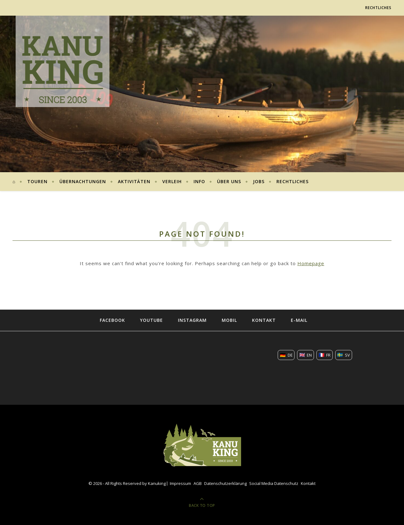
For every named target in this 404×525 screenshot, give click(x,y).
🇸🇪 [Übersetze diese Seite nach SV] (343, 355)
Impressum (180, 483)
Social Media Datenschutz (273, 483)
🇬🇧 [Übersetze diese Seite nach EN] (305, 355)
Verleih (172, 181)
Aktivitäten (134, 181)
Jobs (259, 181)
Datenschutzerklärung (225, 483)
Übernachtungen (82, 181)
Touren (37, 181)
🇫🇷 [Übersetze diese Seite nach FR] (325, 355)
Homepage (310, 263)
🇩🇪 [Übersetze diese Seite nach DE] (286, 355)
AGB (198, 483)
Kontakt (308, 483)
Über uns (229, 181)
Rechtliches (378, 7)
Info (199, 181)
